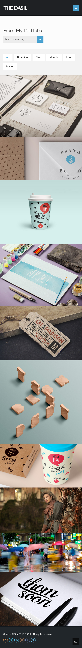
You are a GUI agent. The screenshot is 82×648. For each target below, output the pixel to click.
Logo (69, 57)
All (7, 57)
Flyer (39, 57)
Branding (22, 57)
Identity (53, 57)
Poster (10, 66)
